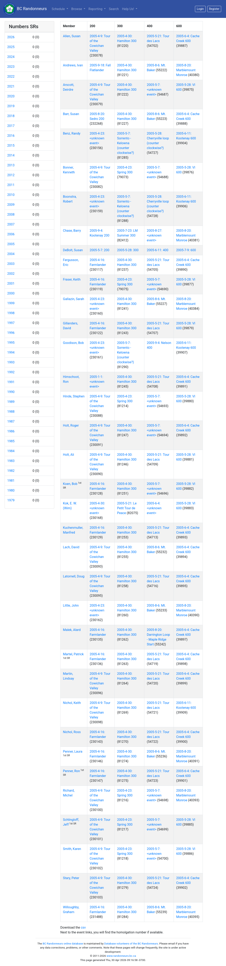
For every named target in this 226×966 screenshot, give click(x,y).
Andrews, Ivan (73, 65)
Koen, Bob (70, 484)
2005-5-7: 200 (99, 250)
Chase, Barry (72, 230)
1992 (11, 372)
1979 (11, 500)
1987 (11, 421)
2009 (11, 205)
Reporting (98, 8)
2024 (11, 57)
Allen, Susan (71, 36)
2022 (11, 76)
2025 (11, 47)
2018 (11, 116)
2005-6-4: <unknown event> (154, 508)
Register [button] (214, 8)
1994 (11, 352)
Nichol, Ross (72, 732)
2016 (11, 136)
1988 (11, 412)
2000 (11, 293)
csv (83, 927)
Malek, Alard (72, 630)
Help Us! (128, 9)
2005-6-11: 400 (157, 250)
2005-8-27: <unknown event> (154, 235)
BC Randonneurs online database (63, 943)
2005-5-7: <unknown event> (154, 89)
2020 (11, 96)
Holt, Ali (68, 455)
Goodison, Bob (73, 343)
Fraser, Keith (71, 279)
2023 (11, 67)
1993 (11, 362)
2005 (11, 244)
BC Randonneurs (25, 9)
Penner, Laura (72, 751)
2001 (11, 283)
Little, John (71, 605)
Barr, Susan (71, 114)
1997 (11, 323)
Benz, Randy (71, 133)
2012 (11, 175)
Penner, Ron (71, 771)
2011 (11, 185)
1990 (11, 392)
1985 (11, 441)
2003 (11, 264)
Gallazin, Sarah (73, 299)
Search (114, 9)
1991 (11, 382)
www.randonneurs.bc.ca (121, 955)
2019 (11, 106)
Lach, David (71, 547)
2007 (11, 224)
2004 (11, 254)
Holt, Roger (71, 425)
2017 (11, 126)
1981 (11, 480)
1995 (11, 343)
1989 (11, 402)
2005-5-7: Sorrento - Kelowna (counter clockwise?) (125, 143)
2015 (11, 145)
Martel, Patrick (73, 654)
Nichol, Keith (72, 703)
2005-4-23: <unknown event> (97, 138)
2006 (11, 234)
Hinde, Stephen (73, 396)
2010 (11, 195)
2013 (11, 165)
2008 (11, 214)
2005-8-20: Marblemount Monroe (186, 70)
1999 (11, 303)
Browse (77, 9)
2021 (11, 86)
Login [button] (200, 8)
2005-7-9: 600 (186, 250)
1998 (11, 313)
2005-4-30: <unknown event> (97, 508)
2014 (11, 155)
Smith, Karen (72, 849)
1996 (11, 333)
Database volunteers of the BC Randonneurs (131, 943)
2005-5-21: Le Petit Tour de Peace (127, 508)
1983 (11, 461)
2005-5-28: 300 (128, 250)
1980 (11, 490)
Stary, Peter (71, 878)
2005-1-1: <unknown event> (97, 381)
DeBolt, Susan (73, 250)
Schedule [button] (59, 9)
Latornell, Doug (73, 576)
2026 (11, 37)
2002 (11, 274)
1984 (11, 451)
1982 (11, 471)
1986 (11, 431)
